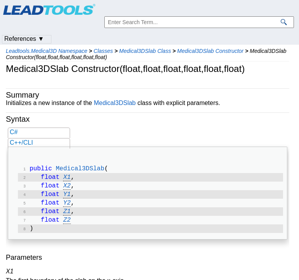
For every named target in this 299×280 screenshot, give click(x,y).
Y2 (66, 207)
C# (14, 132)
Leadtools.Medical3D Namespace (46, 51)
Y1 (66, 197)
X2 (66, 188)
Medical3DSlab (115, 103)
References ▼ (24, 38)
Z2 (66, 225)
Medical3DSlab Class (145, 51)
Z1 (66, 216)
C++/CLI (21, 142)
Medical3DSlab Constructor (210, 51)
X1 (66, 179)
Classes (103, 51)
